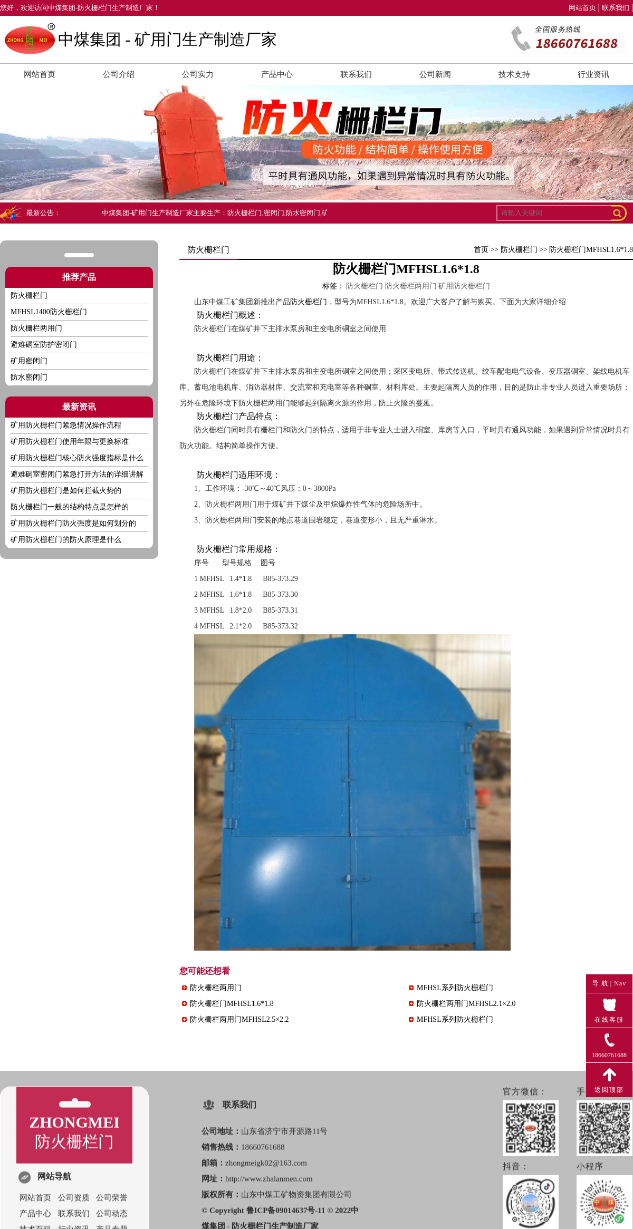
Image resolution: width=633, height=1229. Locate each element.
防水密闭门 (29, 377)
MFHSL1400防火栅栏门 (49, 312)
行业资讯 (593, 74)
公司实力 (198, 74)
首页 (481, 250)
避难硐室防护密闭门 (44, 345)
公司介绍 (119, 74)
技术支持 (514, 74)
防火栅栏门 (519, 250)
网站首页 (582, 8)
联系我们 (615, 8)
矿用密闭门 (29, 361)
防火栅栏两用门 (36, 328)
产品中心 (277, 74)
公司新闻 (435, 74)
